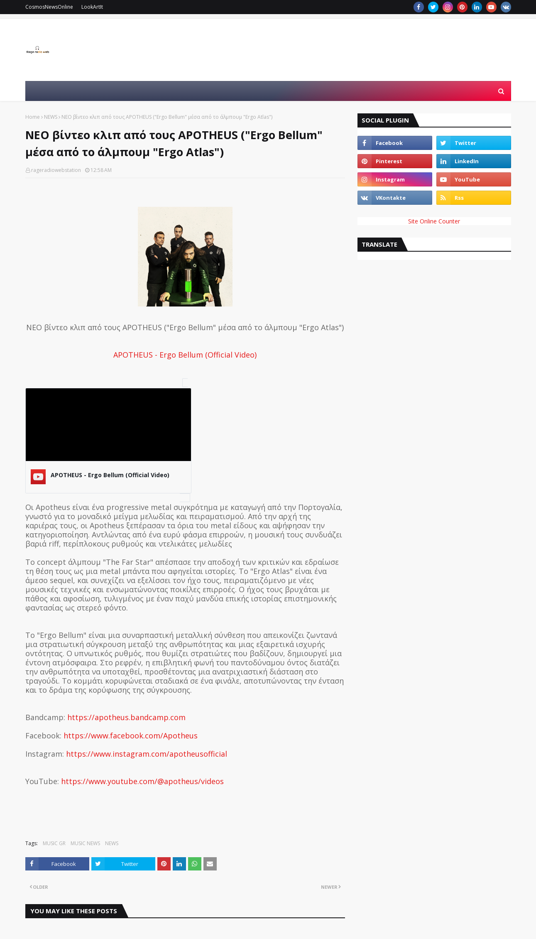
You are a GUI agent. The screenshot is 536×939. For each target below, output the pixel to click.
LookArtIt (92, 6)
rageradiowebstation (56, 170)
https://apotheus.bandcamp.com (126, 717)
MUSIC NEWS (85, 843)
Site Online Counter (434, 221)
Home (32, 116)
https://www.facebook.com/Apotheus (131, 735)
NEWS (50, 116)
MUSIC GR (54, 843)
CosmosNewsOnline (49, 6)
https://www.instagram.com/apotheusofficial (146, 754)
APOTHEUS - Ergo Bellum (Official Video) (185, 355)
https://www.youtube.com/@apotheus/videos (142, 781)
